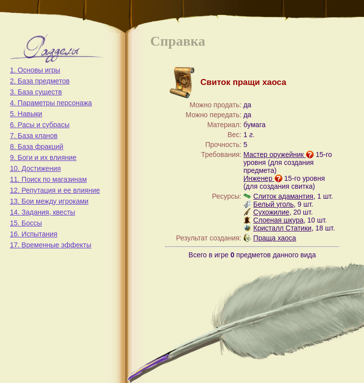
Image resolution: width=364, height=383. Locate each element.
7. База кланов (34, 136)
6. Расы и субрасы (40, 125)
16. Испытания (33, 234)
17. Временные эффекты (50, 245)
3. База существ (36, 92)
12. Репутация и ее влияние (55, 190)
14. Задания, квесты (42, 212)
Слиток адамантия (283, 196)
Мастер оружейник (278, 154)
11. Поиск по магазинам (48, 179)
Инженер (262, 178)
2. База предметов (40, 81)
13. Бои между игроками (49, 201)
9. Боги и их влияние (43, 157)
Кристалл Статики (282, 228)
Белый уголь (273, 204)
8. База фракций (36, 147)
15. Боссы (26, 223)
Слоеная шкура (278, 220)
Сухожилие (271, 212)
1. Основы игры (35, 70)
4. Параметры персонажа (51, 103)
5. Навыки (26, 114)
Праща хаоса (274, 238)
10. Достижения (35, 168)
